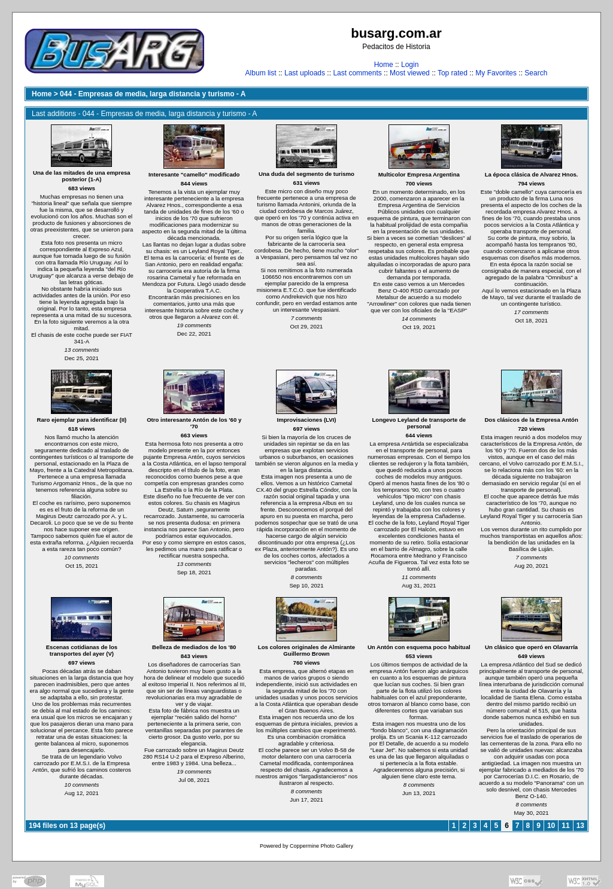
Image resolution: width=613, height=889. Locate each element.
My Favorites (496, 73)
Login (409, 64)
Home (383, 64)
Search (535, 73)
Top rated (453, 73)
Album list (261, 73)
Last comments (357, 73)
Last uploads (304, 73)
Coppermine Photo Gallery (321, 846)
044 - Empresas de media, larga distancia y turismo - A (152, 94)
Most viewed (410, 73)
